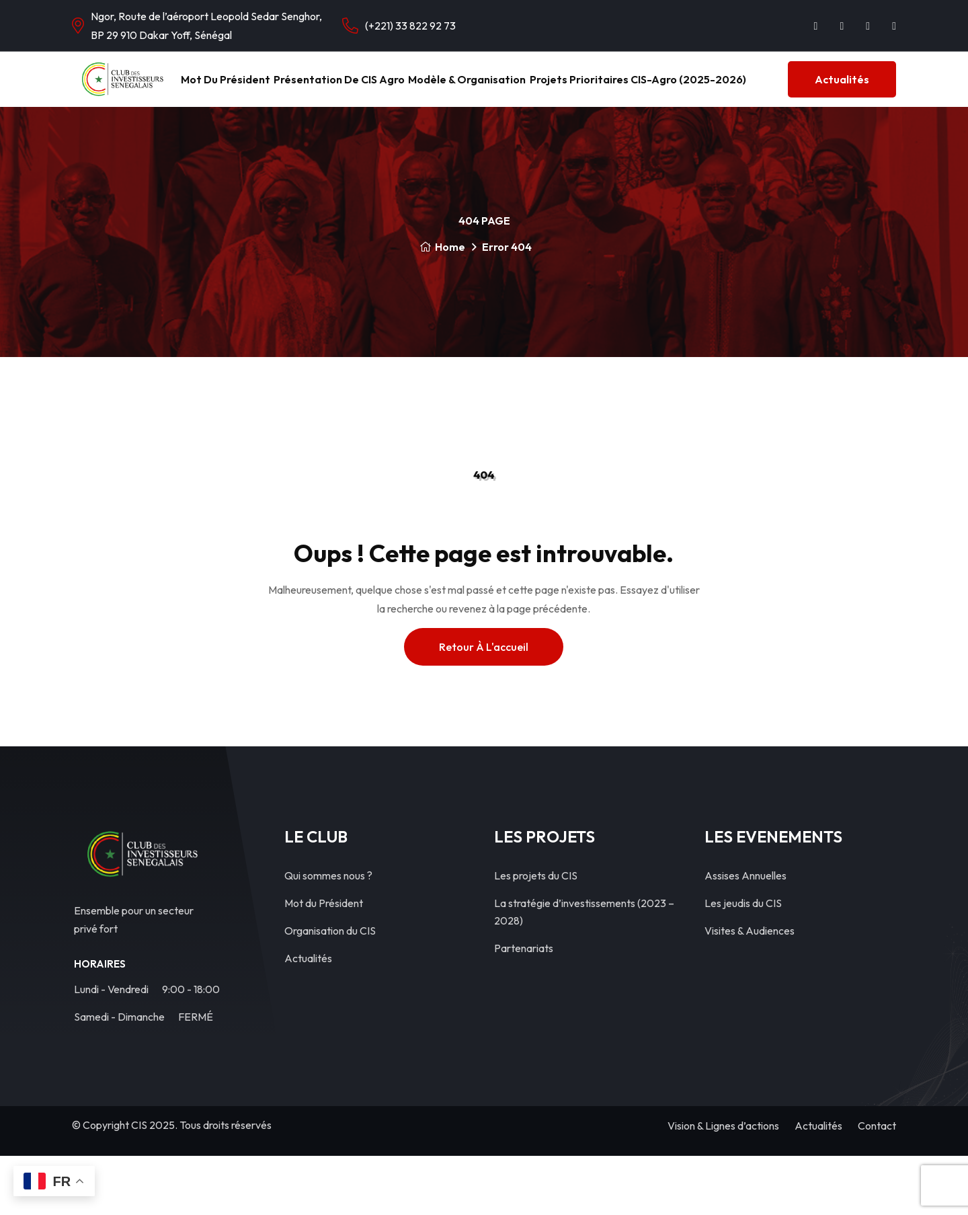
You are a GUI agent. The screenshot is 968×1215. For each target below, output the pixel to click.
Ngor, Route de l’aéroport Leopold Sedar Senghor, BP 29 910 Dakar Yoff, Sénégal (206, 25)
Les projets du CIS (535, 934)
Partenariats (523, 1007)
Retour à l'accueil (483, 706)
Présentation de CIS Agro (436, 88)
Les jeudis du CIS (743, 962)
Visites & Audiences (749, 989)
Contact (877, 1184)
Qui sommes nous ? (328, 934)
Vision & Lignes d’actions (723, 1184)
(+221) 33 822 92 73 (410, 25)
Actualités (159, 138)
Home (442, 306)
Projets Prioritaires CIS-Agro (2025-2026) (776, 88)
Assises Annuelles (745, 934)
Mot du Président (302, 88)
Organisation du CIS (330, 989)
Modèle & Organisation (585, 88)
